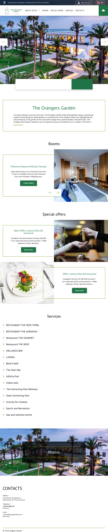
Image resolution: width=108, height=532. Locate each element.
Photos (54, 455)
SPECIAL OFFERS (57, 10)
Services (54, 319)
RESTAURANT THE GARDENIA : (22, 335)
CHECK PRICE (28, 185)
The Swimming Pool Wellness (22, 392)
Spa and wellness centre (19, 418)
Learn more (18, 125)
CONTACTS (79, 10)
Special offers (54, 216)
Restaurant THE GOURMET (20, 341)
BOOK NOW (28, 252)
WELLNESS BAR (14, 354)
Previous (3, 42)
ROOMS (45, 10)
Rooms (54, 145)
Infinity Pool (12, 379)
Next (104, 42)
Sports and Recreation (18, 411)
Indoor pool (12, 386)
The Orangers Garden (54, 108)
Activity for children (17, 405)
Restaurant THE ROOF (18, 347)
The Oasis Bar (13, 373)
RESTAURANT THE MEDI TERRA (23, 328)
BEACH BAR (12, 367)
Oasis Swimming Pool (18, 399)
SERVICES (69, 10)
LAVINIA (10, 360)
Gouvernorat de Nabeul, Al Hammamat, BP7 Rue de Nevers (14, 502)
